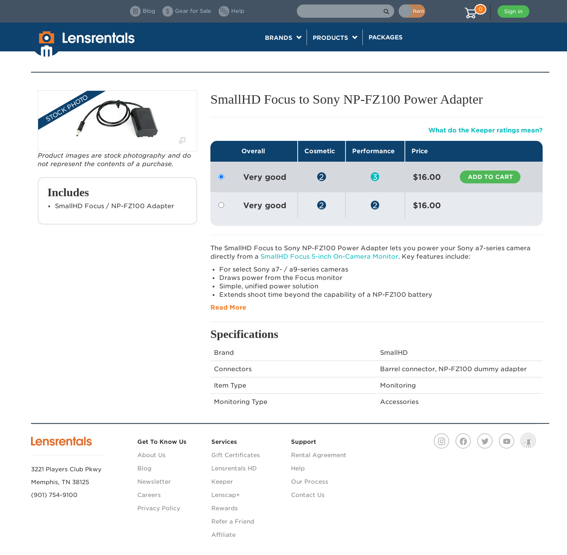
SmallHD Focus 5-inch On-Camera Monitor (329, 256)
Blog (144, 468)
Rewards (224, 508)
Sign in (513, 11)
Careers (149, 495)
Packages (386, 37)
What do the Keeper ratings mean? (485, 130)
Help (298, 468)
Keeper (222, 481)
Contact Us (308, 495)
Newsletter (154, 481)
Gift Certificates (235, 455)
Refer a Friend (232, 521)
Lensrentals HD (234, 468)
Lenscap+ (225, 495)
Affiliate (223, 535)
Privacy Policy (158, 508)
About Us (151, 455)
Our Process (309, 481)
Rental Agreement (318, 455)
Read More (228, 307)
